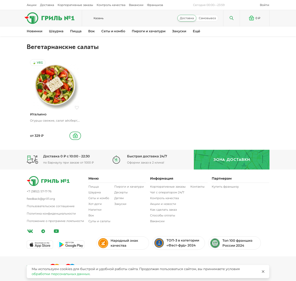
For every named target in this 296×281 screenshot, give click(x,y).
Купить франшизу (225, 186)
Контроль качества (111, 5)
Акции (32, 5)
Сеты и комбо (113, 31)
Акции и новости (163, 204)
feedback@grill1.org (41, 199)
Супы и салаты (99, 221)
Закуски (179, 31)
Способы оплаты (162, 215)
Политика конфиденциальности (51, 213)
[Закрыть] (263, 271)
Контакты (197, 186)
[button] (254, 18)
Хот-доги (95, 204)
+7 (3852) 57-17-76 (39, 191)
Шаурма (56, 31)
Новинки (34, 31)
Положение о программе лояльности (55, 221)
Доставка (47, 5)
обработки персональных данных (61, 274)
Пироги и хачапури (148, 31)
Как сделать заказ (163, 209)
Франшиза (155, 5)
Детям (119, 198)
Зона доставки (230, 159)
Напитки (95, 209)
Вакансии (136, 5)
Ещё (196, 31)
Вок (91, 31)
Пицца (76, 31)
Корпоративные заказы (75, 5)
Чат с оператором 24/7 (167, 192)
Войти (264, 5)
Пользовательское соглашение (51, 206)
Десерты (121, 192)
